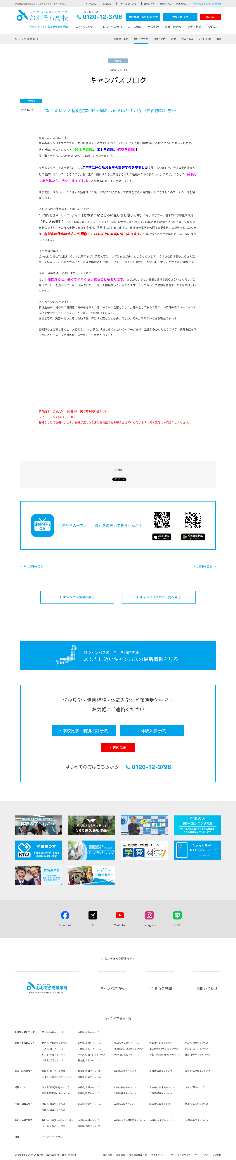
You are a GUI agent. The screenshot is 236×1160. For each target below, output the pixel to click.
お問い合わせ (207, 988)
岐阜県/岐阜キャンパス (89, 1076)
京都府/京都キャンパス (89, 1087)
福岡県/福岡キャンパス (89, 1120)
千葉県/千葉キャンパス (89, 1048)
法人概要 (107, 1154)
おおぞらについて (85, 27)
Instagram (149, 925)
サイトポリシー (159, 1154)
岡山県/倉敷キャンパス (89, 1103)
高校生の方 (108, 3)
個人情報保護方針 (138, 1154)
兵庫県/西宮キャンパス (89, 1093)
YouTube (120, 925)
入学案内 (212, 27)
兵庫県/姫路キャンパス (160, 1093)
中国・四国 (187, 38)
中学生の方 (91, 3)
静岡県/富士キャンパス (53, 1070)
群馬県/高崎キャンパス (89, 1042)
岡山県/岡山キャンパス (53, 1103)
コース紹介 (135, 27)
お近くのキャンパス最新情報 (206, 3)
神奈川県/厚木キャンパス (197, 1054)
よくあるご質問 (159, 988)
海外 (218, 38)
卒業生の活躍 (173, 27)
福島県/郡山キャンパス (89, 1032)
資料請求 (210, 17)
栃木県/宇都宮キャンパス (54, 1042)
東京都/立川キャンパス (196, 1048)
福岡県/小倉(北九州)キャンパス (57, 1120)
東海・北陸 (160, 38)
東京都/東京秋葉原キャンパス (128, 1048)
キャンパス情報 (25, 39)
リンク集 (216, 1154)
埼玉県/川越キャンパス (160, 1042)
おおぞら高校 (42, 19)
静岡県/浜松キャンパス (125, 1070)
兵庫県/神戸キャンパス (125, 1093)
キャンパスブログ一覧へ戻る (160, 597)
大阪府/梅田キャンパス (125, 1087)
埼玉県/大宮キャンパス (196, 1042)
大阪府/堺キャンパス (195, 1087)
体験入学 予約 (180, 17)
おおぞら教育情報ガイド (119, 958)
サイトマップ (201, 1154)
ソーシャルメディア (181, 1154)
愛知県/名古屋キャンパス (197, 1070)
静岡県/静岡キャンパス (89, 1070)
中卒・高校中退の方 (129, 3)
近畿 (173, 38)
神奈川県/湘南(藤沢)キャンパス (165, 1054)
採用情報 (120, 1154)
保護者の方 (181, 3)
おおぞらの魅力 (112, 27)
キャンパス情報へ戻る (78, 597)
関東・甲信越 (141, 38)
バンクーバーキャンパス (54, 1136)
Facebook (65, 925)
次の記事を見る (202, 566)
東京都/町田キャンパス (53, 1054)
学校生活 (153, 27)
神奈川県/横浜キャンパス (126, 1054)
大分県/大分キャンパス (53, 1126)
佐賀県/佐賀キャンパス (197, 1120)
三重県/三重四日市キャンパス (57, 1076)
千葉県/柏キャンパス (52, 1048)
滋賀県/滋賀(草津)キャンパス (56, 1087)
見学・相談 (194, 27)
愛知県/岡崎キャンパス (160, 1070)
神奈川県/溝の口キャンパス (91, 1054)
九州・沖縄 (205, 38)
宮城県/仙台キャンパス (53, 1032)
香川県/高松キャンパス (196, 1103)
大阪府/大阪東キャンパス (162, 1087)
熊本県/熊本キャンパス (89, 1126)
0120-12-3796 (99, 18)
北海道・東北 (121, 38)
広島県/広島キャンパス (160, 1103)
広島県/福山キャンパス (125, 1103)
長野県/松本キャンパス (89, 1060)
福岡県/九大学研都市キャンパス (129, 1120)
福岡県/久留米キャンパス (162, 1120)
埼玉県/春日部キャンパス (126, 1042)
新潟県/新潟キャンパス (53, 1060)
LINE (177, 925)
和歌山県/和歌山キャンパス (56, 1093)
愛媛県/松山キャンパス (53, 1109)
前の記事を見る (33, 566)
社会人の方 (149, 3)
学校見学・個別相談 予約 (143, 17)
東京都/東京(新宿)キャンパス (163, 1048)
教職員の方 (165, 3)
